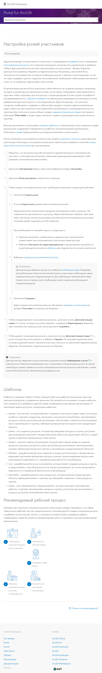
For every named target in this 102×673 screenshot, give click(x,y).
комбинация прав (70, 270)
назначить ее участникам (75, 305)
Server (7, 647)
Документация (11, 663)
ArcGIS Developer (60, 655)
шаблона (51, 248)
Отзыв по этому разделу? (85, 608)
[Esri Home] (57, 669)
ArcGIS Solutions (59, 659)
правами (73, 61)
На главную (9, 638)
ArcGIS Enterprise (17, 4)
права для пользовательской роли (41, 257)
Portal (6, 642)
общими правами (36, 98)
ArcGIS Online (58, 638)
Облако (7, 655)
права (19, 132)
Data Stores (9, 651)
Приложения (10, 659)
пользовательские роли (16, 65)
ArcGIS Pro (57, 642)
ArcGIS (55, 651)
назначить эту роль (70, 139)
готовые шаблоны (49, 125)
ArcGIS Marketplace (61, 663)
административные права (67, 112)
